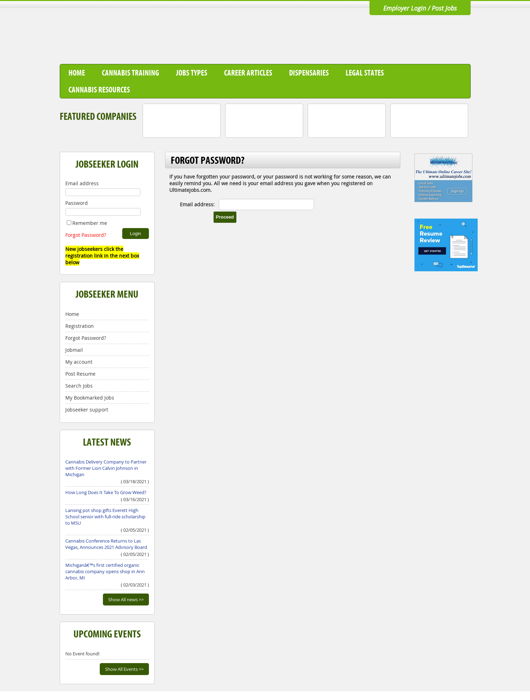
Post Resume (80, 373)
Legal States (365, 73)
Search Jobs (79, 385)
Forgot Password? (85, 235)
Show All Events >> (124, 669)
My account (78, 361)
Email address (82, 183)
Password (76, 203)
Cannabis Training (130, 73)
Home (76, 73)
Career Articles (248, 73)
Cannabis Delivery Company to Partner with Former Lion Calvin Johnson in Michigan (105, 468)
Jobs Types (191, 73)
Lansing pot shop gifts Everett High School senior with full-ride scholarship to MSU (105, 516)
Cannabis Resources (99, 90)
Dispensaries (309, 73)
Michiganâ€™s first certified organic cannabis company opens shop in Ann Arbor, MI (105, 571)
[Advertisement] (343, 40)
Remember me (87, 223)
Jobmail (74, 349)
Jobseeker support (86, 409)
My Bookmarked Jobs (89, 397)
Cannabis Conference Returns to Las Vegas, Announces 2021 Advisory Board (106, 544)
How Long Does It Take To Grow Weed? (105, 492)
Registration (79, 326)
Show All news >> (126, 599)
